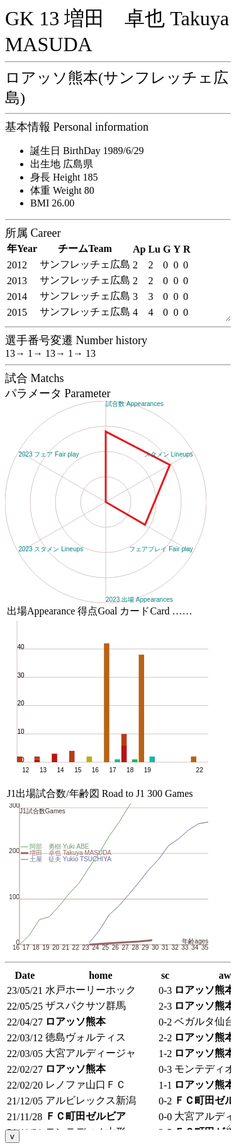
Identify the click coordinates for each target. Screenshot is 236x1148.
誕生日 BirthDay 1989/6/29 (86, 150)
